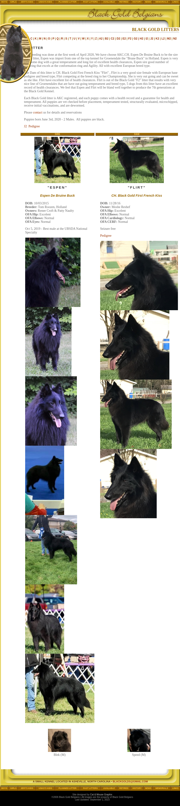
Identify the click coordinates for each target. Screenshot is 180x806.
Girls (13, 2)
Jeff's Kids (27, 2)
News (148, 2)
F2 (129, 38)
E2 (124, 38)
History (137, 2)
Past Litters (90, 2)
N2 (175, 38)
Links (175, 2)
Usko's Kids (45, 2)
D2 (118, 38)
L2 (163, 38)
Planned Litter (68, 2)
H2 (141, 38)
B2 (106, 38)
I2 (147, 38)
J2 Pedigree (32, 126)
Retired (124, 2)
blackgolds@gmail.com (130, 781)
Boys (4, 2)
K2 (157, 38)
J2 (151, 38)
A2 (100, 38)
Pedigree (105, 235)
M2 (169, 38)
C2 (112, 38)
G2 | (137, 38)
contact (37, 112)
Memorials (162, 2)
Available (109, 2)
